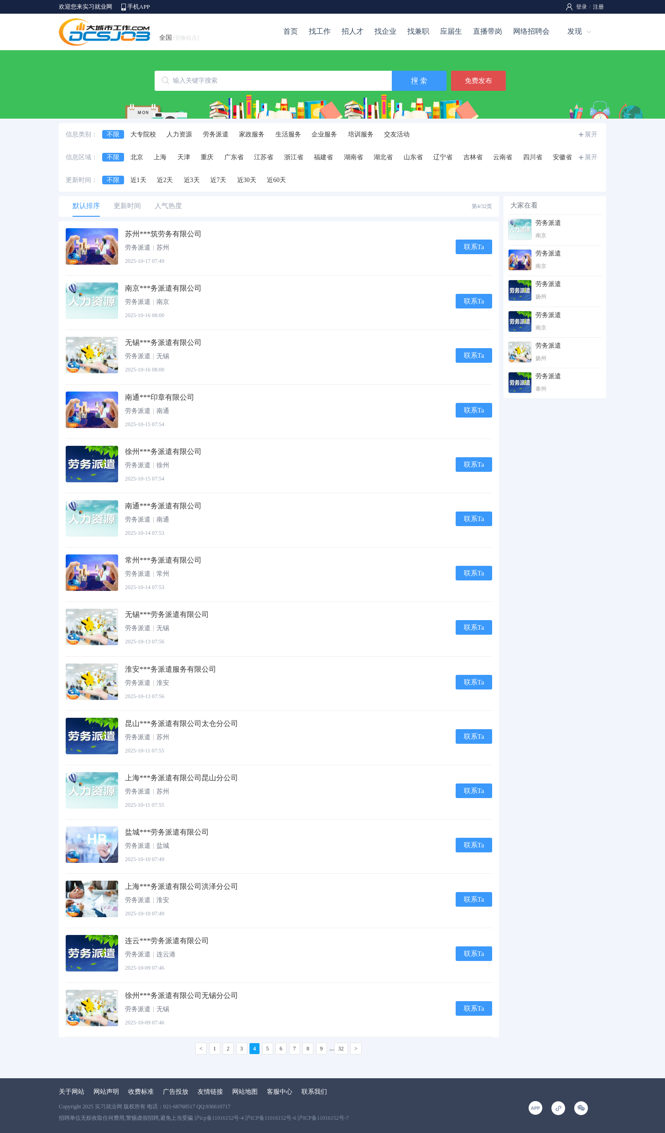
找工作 (320, 31)
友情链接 (210, 1091)
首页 (290, 31)
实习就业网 (108, 1106)
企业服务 (324, 134)
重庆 (207, 157)
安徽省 (562, 157)
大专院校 (143, 134)
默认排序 (86, 205)
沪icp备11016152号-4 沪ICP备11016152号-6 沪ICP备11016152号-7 (271, 1118)
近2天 (165, 180)
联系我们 (314, 1091)
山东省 (413, 157)
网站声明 (106, 1091)
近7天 (218, 180)
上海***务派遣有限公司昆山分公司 (181, 778)
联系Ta (474, 247)
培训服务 (361, 134)
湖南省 (353, 157)
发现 (574, 31)
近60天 (276, 180)
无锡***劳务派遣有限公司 (167, 614)
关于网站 (71, 1091)
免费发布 (478, 80)
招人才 (353, 31)
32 (341, 1048)
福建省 (323, 157)
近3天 (192, 180)
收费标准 (141, 1091)
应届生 (451, 31)
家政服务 (252, 134)
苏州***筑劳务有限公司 (163, 234)
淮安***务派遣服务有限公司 (170, 669)
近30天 (246, 180)
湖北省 (383, 157)
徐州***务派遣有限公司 (163, 451)
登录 (581, 7)
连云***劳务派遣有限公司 (167, 941)
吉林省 (473, 157)
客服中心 (279, 1091)
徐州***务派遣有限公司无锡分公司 (181, 995)
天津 (183, 157)
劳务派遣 (216, 134)
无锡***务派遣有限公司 (163, 342)
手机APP (138, 6)
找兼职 (418, 31)
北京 (136, 157)
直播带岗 (487, 31)
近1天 (138, 180)
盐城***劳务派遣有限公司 (167, 832)
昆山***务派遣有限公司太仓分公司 (181, 723)
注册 (598, 7)
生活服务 (288, 134)
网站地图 (245, 1091)
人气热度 (168, 205)
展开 (591, 134)
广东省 (234, 157)
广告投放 (175, 1091)
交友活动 (397, 134)
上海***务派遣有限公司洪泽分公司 (181, 886)
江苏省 (263, 157)
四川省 (532, 157)
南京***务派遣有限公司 (163, 288)
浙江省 (293, 157)
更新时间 (127, 205)
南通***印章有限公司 (159, 397)
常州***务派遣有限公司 (163, 560)
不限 (113, 134)
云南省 (502, 157)
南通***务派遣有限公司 (163, 506)
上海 (160, 157)
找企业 (385, 31)
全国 (179, 37)
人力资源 (179, 134)
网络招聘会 (531, 31)
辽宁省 (442, 157)
